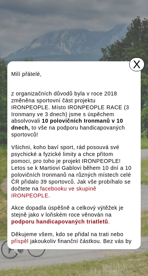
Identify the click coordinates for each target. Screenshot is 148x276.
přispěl (19, 241)
